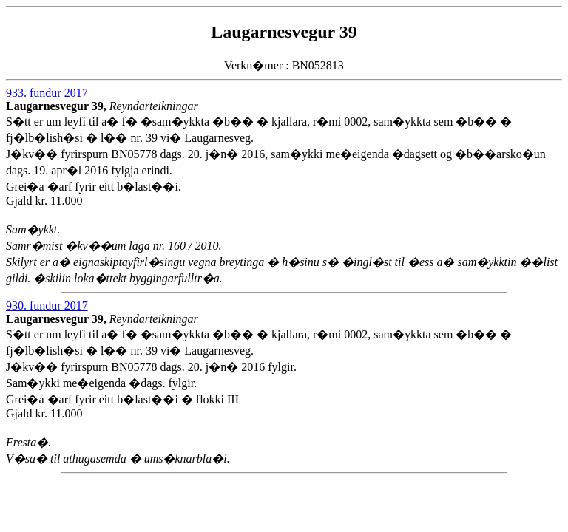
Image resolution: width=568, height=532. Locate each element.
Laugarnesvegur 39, (57, 106)
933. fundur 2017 (47, 92)
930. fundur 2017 (47, 305)
